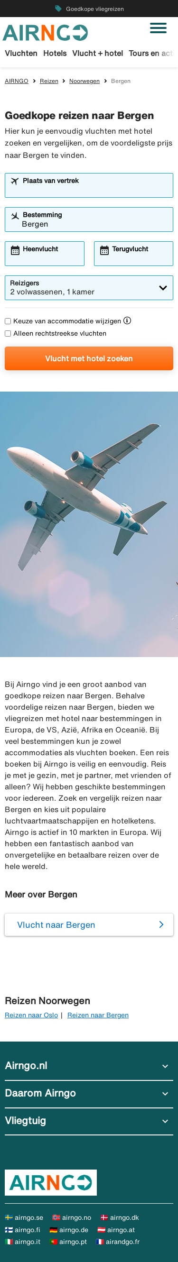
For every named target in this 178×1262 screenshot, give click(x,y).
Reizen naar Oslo (31, 1015)
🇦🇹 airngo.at (116, 1229)
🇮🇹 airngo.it (22, 1241)
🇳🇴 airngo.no (71, 1217)
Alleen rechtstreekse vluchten (55, 333)
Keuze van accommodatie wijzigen (63, 321)
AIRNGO (16, 81)
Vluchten (21, 53)
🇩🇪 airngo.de (68, 1229)
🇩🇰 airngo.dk (119, 1217)
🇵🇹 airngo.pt (68, 1241)
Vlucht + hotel (97, 53)
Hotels (54, 53)
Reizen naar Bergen (98, 1015)
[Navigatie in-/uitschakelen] (158, 28)
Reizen (49, 81)
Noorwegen (84, 81)
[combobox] (95, 189)
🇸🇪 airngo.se (24, 1217)
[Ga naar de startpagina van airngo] (45, 32)
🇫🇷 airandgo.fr (118, 1241)
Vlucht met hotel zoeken (89, 358)
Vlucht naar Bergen (56, 924)
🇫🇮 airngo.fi (22, 1229)
